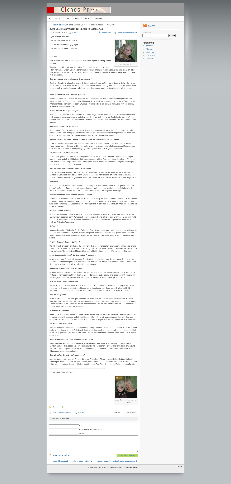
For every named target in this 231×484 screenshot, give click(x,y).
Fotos (77, 18)
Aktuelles (149, 46)
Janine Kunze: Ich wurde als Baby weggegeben (116, 465)
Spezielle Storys (152, 55)
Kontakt (86, 18)
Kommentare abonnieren (61, 458)
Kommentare (106, 33)
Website (82, 433)
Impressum (98, 18)
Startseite (58, 18)
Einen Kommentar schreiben (127, 33)
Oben (180, 470)
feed (151, 25)
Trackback (81, 413)
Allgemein (150, 49)
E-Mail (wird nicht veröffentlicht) (90, 429)
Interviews (63, 25)
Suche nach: (146, 33)
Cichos (74, 33)
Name (81, 426)
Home (50, 18)
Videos (68, 18)
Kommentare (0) (131, 412)
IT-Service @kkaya (131, 471)
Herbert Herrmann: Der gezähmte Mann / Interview (72, 465)
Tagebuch (149, 58)
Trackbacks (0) (117, 412)
